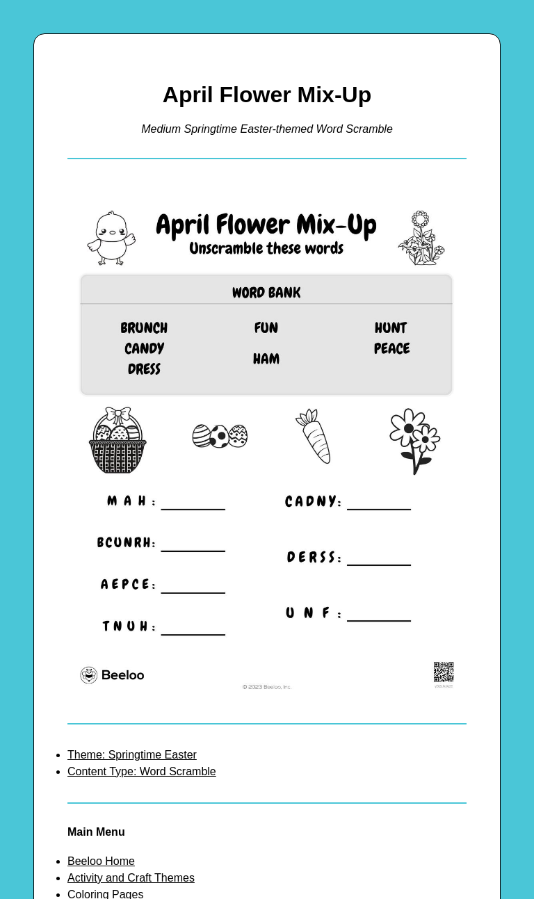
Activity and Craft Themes (131, 878)
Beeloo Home (101, 861)
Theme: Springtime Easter (132, 755)
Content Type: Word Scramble (141, 771)
